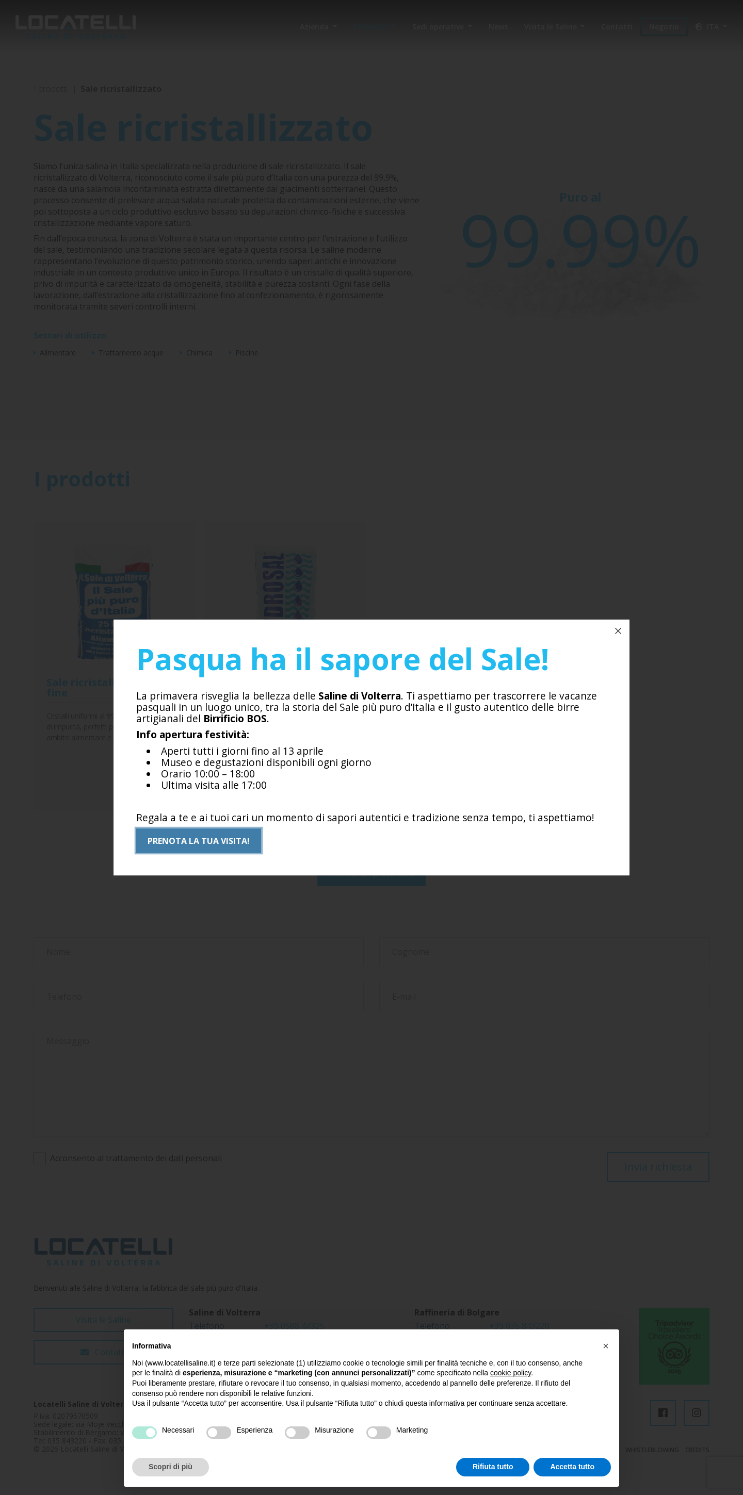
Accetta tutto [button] (572, 1467)
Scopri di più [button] (170, 1467)
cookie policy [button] (510, 1373)
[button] (605, 1346)
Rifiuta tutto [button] (493, 1467)
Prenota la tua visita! (199, 841)
